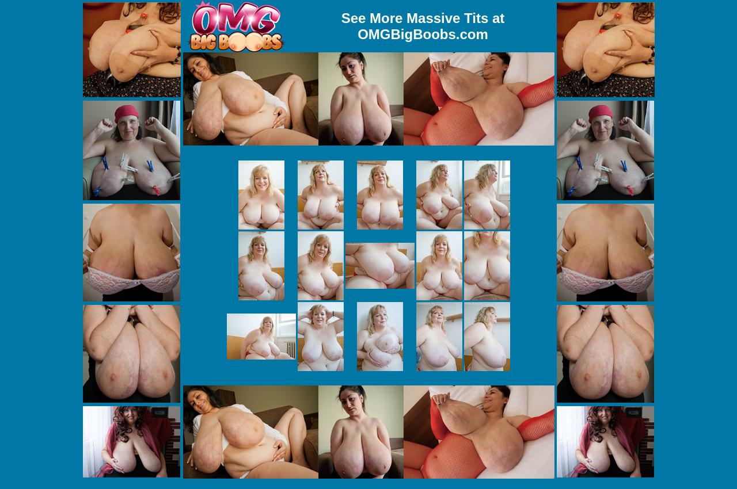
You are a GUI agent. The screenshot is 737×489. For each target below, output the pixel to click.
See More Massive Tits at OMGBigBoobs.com (423, 26)
